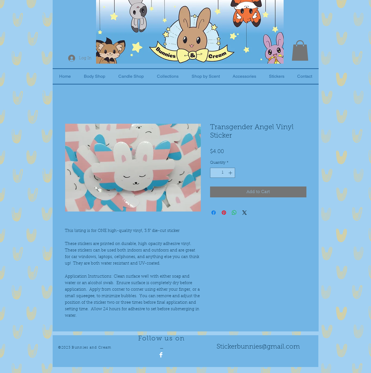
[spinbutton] (222, 173)
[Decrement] (214, 173)
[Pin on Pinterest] (224, 212)
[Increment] (230, 173)
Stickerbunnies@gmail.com (258, 347)
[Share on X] (244, 212)
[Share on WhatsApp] (234, 212)
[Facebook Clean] (161, 355)
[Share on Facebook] (213, 212)
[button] (300, 50)
